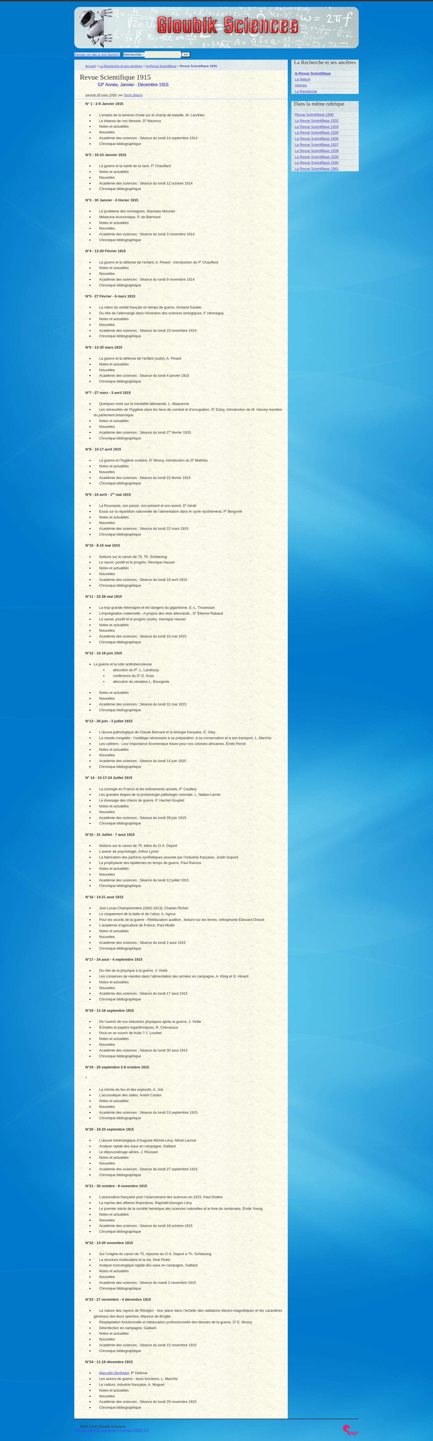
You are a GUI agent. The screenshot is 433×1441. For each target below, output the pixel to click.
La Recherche (306, 91)
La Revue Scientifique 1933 (317, 127)
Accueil (90, 66)
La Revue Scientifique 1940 (317, 162)
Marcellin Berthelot (114, 1373)
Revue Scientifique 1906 (314, 114)
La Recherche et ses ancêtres (120, 66)
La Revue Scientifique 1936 (317, 138)
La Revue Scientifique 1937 (317, 145)
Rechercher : (133, 54)
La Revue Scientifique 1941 (317, 169)
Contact (126, 1430)
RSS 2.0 (142, 1430)
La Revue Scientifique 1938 (317, 151)
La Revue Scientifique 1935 (317, 132)
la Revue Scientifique (161, 66)
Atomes (301, 85)
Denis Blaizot (133, 95)
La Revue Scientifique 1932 (317, 120)
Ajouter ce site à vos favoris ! (97, 54)
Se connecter (106, 1430)
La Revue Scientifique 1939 (317, 157)
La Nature (302, 79)
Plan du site (83, 1430)
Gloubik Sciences (259, 21)
